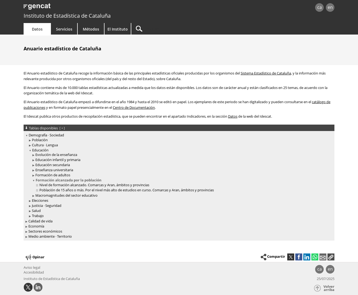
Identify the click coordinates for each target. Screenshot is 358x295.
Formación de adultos (52, 175)
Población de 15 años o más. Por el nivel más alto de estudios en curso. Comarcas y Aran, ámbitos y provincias (126, 190)
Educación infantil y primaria (57, 159)
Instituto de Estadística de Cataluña (67, 15)
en (330, 7)
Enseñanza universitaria (54, 169)
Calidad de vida (40, 221)
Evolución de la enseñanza (56, 154)
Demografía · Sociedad (46, 135)
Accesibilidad (34, 272)
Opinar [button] (34, 257)
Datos (37, 29)
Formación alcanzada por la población (69, 180)
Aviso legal (32, 267)
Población (40, 139)
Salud (36, 210)
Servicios (64, 29)
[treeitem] (178, 176)
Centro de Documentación (134, 107)
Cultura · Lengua (45, 145)
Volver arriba (328, 288)
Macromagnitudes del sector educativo (66, 195)
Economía (36, 226)
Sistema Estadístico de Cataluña (266, 73)
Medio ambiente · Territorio (50, 236)
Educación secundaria (52, 164)
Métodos (91, 29)
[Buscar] (176, 29)
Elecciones (40, 200)
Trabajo (38, 215)
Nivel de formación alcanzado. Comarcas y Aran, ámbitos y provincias (94, 184)
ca (319, 7)
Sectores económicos (45, 231)
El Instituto (117, 29)
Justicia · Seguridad (46, 205)
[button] (330, 256)
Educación (40, 150)
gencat (86, 8)
